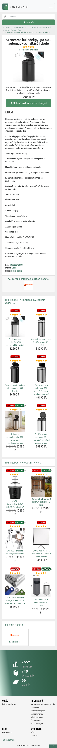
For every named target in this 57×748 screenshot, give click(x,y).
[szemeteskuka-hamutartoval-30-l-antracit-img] (41, 585)
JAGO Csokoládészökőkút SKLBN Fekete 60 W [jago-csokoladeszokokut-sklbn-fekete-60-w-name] (15, 504)
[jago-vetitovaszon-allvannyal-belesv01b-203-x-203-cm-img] (41, 538)
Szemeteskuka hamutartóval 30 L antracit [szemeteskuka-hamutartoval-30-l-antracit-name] (41, 602)
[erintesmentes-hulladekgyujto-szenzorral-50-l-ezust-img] (15, 326)
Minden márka (37, 714)
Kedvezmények (37, 724)
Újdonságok (36, 720)
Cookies (34, 736)
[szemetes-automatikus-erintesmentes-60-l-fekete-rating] (15, 360)
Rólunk (33, 732)
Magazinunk (7, 732)
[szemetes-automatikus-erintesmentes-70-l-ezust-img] (41, 326)
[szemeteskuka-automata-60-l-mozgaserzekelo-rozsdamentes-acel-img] (41, 372)
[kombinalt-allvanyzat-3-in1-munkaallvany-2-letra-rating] (41, 474)
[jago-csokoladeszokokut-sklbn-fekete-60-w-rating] (15, 474)
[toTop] (53, 746)
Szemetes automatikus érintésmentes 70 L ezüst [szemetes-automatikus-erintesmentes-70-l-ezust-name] (41, 342)
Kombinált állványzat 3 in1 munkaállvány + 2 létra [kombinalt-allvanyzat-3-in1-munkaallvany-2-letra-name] (41, 502)
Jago (14, 268)
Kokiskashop (16, 271)
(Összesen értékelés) (29, 50)
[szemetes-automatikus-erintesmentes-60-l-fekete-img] (15, 372)
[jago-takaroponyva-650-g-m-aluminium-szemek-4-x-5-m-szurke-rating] (15, 573)
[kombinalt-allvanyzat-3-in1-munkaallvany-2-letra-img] (41, 486)
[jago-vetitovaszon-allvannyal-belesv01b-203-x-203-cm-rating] (41, 526)
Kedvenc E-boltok (14, 625)
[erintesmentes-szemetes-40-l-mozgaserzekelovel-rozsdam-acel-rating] (41, 409)
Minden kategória (38, 711)
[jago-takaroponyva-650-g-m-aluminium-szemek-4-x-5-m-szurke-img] (15, 584)
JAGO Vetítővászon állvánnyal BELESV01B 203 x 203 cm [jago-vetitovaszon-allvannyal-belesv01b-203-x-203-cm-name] (41, 554)
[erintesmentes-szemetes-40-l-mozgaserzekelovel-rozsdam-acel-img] (41, 421)
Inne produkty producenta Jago (23, 462)
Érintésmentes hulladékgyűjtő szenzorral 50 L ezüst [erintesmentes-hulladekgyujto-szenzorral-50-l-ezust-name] (15, 342)
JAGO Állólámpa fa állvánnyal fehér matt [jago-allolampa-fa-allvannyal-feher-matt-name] (15, 552)
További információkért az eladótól (28, 283)
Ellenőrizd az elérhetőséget (28, 103)
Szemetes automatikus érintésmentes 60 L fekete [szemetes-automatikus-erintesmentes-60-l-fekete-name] (15, 388)
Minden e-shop (37, 717)
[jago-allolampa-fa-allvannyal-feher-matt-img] (15, 538)
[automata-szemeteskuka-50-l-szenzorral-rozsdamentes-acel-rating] (15, 409)
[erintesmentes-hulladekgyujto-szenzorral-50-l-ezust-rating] (15, 314)
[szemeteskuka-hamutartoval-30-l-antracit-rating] (41, 573)
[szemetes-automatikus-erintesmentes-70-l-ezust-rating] (41, 314)
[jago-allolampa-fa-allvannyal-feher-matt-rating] (15, 526)
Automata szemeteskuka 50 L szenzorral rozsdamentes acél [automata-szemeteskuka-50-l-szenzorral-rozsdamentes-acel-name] (15, 438)
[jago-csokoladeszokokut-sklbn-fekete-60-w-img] (15, 487)
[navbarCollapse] (51, 6)
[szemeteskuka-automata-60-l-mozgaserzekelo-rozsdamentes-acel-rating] (41, 360)
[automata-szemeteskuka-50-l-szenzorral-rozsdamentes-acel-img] (15, 421)
